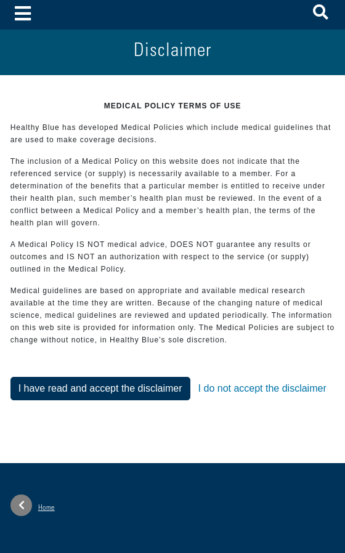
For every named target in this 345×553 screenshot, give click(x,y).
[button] (321, 14)
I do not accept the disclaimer (262, 388)
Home (32, 505)
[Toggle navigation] (23, 14)
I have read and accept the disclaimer (100, 388)
